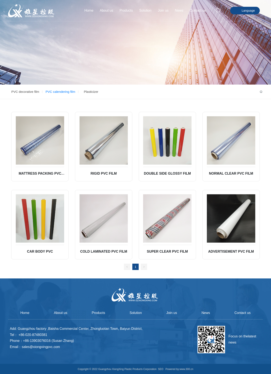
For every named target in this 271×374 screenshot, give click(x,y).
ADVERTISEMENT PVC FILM (231, 251)
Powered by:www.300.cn (179, 369)
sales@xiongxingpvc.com (41, 347)
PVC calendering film (60, 91)
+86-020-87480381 (32, 335)
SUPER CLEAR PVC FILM (167, 251)
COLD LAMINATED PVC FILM (103, 251)
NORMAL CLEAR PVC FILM (231, 173)
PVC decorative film (25, 91)
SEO (160, 369)
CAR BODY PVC (40, 251)
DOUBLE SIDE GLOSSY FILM (167, 173)
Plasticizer (91, 91)
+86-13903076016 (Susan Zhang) (48, 340)
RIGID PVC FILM (104, 173)
